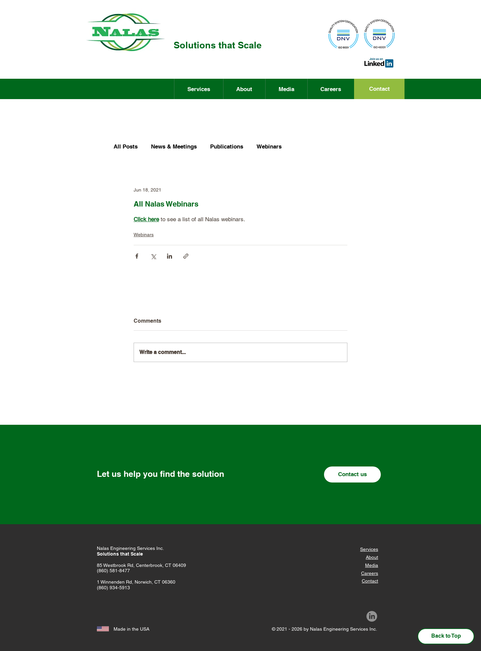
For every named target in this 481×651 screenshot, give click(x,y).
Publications (226, 146)
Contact (370, 581)
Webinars (269, 146)
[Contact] (379, 89)
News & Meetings (174, 146)
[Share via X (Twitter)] (153, 256)
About (372, 557)
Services (369, 549)
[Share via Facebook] (137, 256)
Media (371, 565)
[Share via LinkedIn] (169, 256)
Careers (369, 573)
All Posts (126, 146)
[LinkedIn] (371, 616)
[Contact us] (352, 474)
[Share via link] (186, 256)
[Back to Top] (446, 636)
